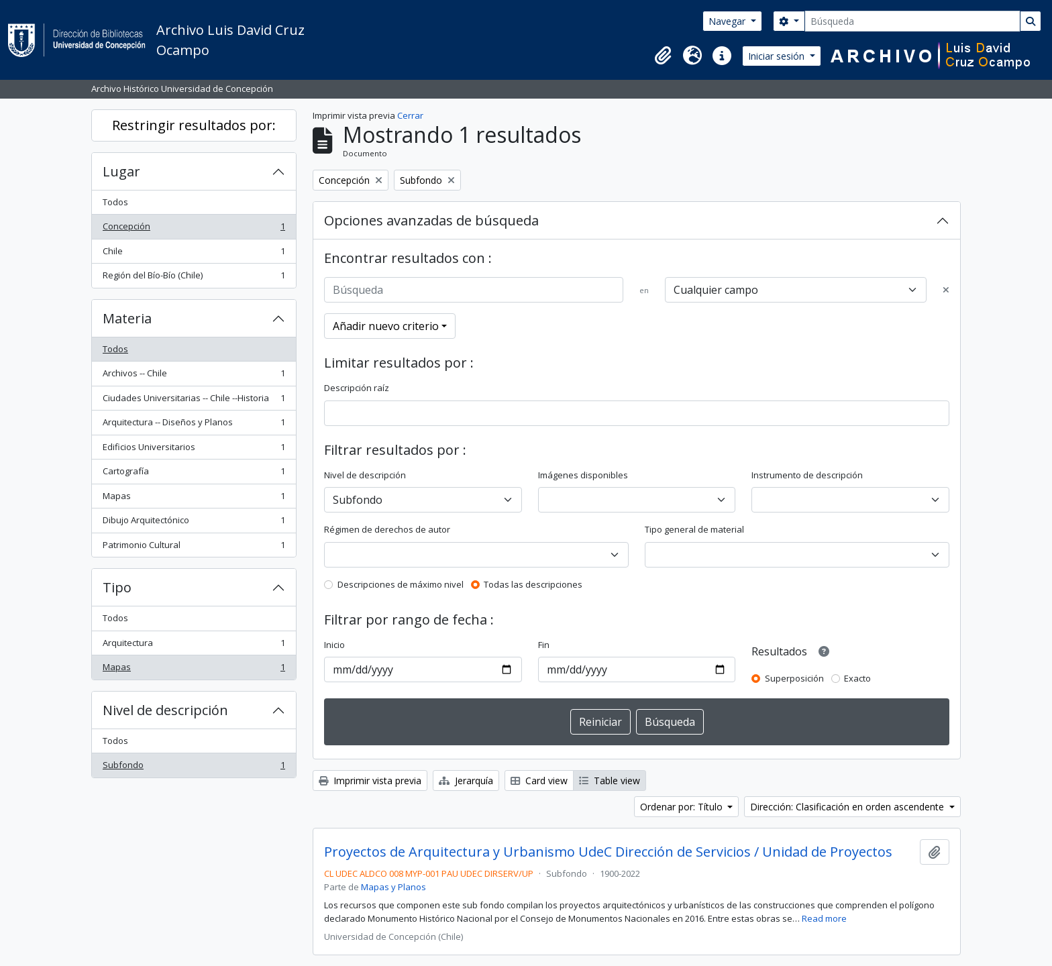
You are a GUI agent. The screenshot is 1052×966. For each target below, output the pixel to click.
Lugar (121, 171)
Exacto (857, 678)
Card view (539, 780)
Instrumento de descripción (807, 475)
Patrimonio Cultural (193, 548)
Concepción (193, 229)
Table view (609, 780)
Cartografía (193, 474)
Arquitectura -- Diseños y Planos (193, 425)
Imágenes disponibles (583, 475)
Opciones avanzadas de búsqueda (431, 220)
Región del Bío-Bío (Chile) (193, 278)
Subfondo (193, 768)
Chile (193, 254)
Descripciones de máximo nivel (400, 584)
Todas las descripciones (533, 584)
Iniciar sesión (777, 56)
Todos (115, 202)
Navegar (728, 21)
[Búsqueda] (912, 21)
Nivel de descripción (165, 710)
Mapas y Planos (393, 887)
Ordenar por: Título (682, 806)
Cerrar (410, 115)
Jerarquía (466, 780)
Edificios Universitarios (193, 450)
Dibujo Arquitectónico (193, 523)
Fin (543, 645)
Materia (127, 318)
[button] (663, 55)
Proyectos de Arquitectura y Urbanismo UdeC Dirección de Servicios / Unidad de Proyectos (608, 852)
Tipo (117, 587)
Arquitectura (193, 646)
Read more (824, 918)
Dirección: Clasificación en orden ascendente (848, 806)
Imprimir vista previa (370, 780)
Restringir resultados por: (194, 125)
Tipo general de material (694, 529)
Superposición (794, 678)
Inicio (334, 645)
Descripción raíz (356, 388)
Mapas (193, 499)
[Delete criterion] (946, 290)
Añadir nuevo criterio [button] (386, 326)
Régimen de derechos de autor (387, 529)
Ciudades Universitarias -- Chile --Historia (193, 401)
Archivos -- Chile (193, 376)
